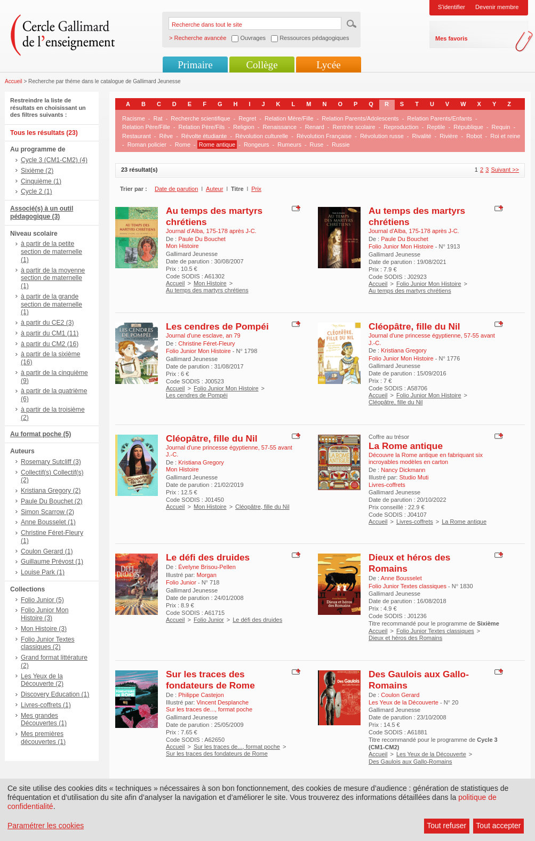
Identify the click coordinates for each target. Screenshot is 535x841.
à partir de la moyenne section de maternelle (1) (53, 278)
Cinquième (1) (41, 181)
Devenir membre (496, 7)
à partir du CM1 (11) (49, 333)
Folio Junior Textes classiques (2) (48, 643)
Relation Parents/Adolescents (360, 118)
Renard (314, 127)
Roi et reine (505, 136)
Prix (256, 189)
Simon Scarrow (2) (47, 512)
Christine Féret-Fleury (206, 343)
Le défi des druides (208, 557)
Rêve (166, 136)
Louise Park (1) (43, 572)
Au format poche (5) (40, 434)
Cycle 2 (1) (36, 191)
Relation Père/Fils (202, 127)
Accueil (13, 81)
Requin (501, 127)
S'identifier (451, 7)
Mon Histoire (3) (44, 628)
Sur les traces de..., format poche (237, 746)
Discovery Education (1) (55, 694)
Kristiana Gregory (404, 350)
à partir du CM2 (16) (49, 344)
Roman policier (146, 144)
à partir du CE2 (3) (47, 322)
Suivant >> (505, 169)
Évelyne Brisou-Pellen (207, 567)
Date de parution (176, 189)
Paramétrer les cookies (45, 825)
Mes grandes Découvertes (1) (44, 719)
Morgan (206, 575)
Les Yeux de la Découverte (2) (42, 680)
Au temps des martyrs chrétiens (207, 290)
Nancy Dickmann (403, 470)
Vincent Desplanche (222, 702)
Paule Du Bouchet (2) (52, 501)
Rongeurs (256, 144)
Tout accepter (498, 825)
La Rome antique (406, 445)
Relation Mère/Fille (289, 118)
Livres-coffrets (414, 521)
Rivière (449, 136)
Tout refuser (446, 825)
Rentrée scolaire (353, 127)
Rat (157, 118)
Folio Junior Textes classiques (435, 631)
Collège (261, 64)
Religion (243, 127)
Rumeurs (289, 144)
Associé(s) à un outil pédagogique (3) (41, 212)
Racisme (133, 118)
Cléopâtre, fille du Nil (414, 326)
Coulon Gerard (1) (47, 551)
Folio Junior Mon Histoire (428, 284)
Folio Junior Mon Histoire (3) (44, 614)
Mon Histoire (210, 283)
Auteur (214, 189)
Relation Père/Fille (146, 127)
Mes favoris (451, 38)
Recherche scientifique (200, 118)
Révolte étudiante (204, 136)
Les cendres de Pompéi (217, 326)
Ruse (317, 144)
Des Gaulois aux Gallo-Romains (410, 761)
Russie (341, 144)
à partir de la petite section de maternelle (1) (51, 251)
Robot (474, 136)
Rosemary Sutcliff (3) (51, 462)
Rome (182, 144)
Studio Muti (413, 477)
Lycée (328, 64)
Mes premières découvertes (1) (43, 738)
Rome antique (217, 144)
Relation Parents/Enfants (439, 118)
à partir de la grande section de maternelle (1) (51, 304)
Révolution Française (324, 136)
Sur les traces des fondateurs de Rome (210, 680)
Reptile (436, 127)
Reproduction (401, 127)
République (468, 127)
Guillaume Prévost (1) (52, 561)
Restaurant (136, 136)
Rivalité (422, 136)
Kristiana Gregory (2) (51, 490)
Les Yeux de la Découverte (431, 754)
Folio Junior (209, 619)
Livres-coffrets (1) (46, 705)
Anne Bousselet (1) (48, 522)
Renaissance (279, 127)
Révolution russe (382, 136)
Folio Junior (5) (42, 600)
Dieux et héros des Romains (405, 638)
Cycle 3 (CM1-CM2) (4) (54, 160)
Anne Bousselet (401, 578)
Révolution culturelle (261, 136)
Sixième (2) (37, 170)
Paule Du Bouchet (202, 239)
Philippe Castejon (201, 695)
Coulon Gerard (400, 695)
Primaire (195, 64)
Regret (247, 118)
